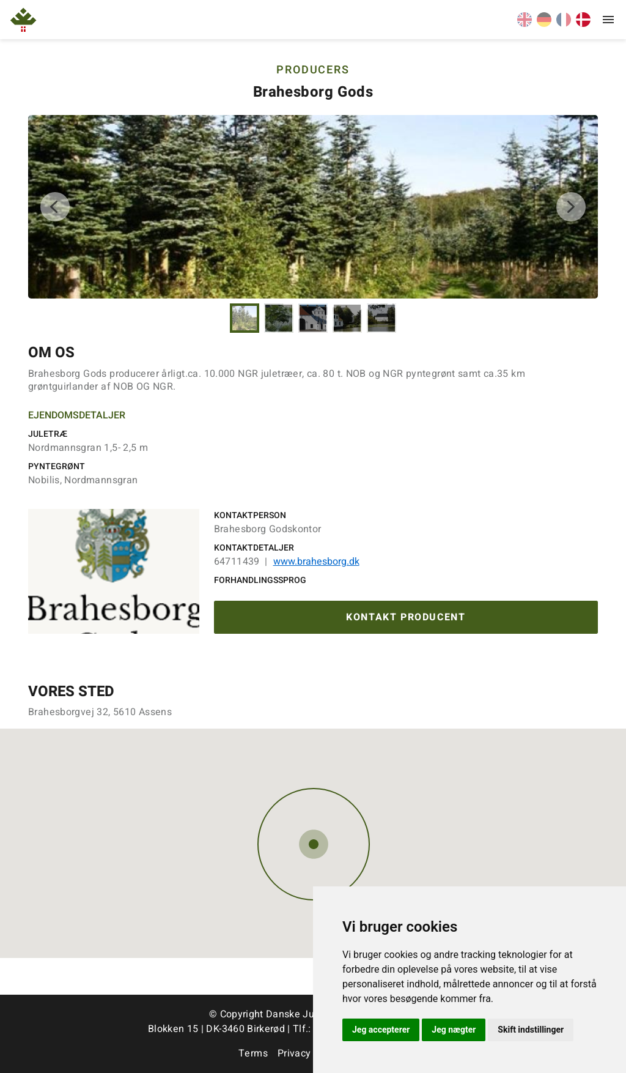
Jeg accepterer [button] (381, 1029)
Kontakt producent (405, 617)
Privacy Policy (309, 1053)
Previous (55, 206)
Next (571, 206)
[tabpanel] (313, 207)
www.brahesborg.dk (316, 561)
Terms (253, 1053)
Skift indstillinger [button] (531, 1029)
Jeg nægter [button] (454, 1029)
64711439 (237, 561)
